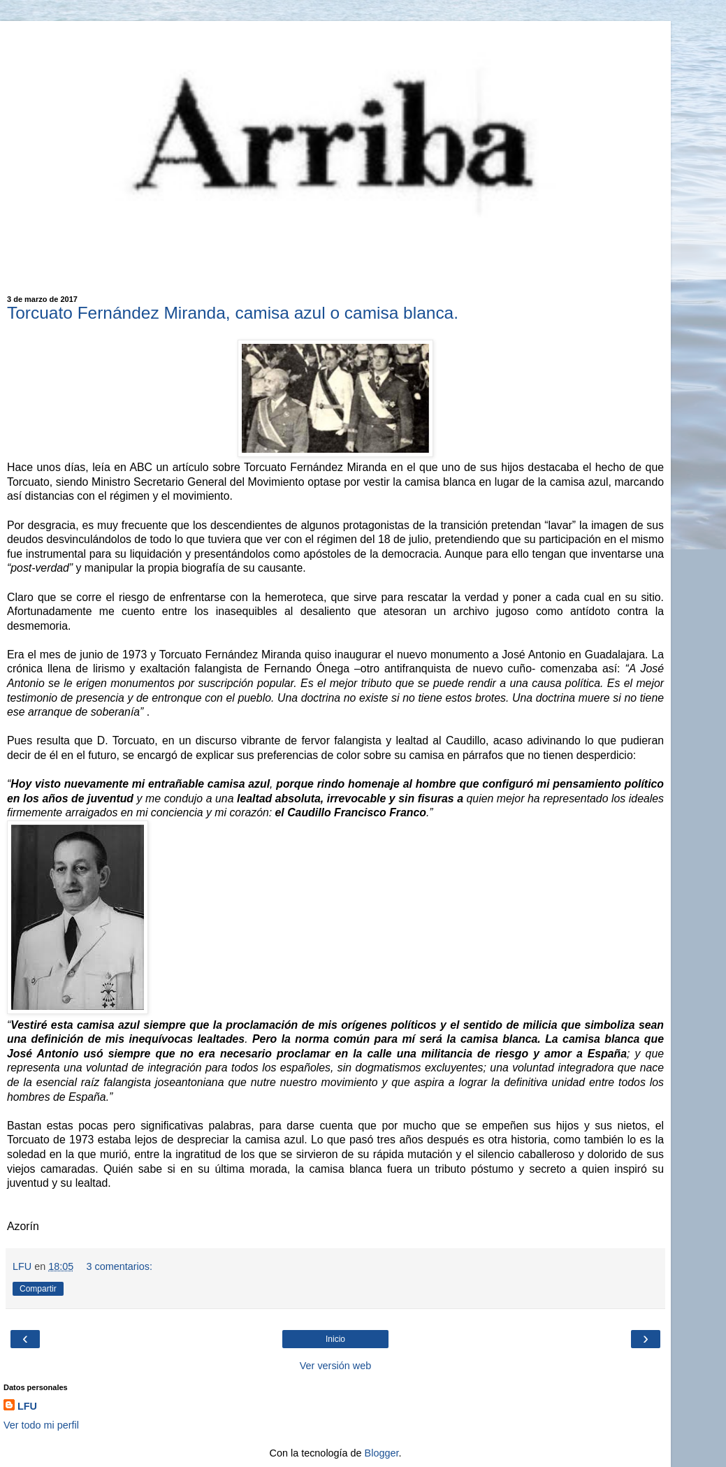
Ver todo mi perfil (41, 1425)
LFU (27, 1406)
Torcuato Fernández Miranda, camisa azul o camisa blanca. (232, 312)
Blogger (382, 1453)
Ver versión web (335, 1365)
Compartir (38, 1289)
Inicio (335, 1339)
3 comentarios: (119, 1266)
